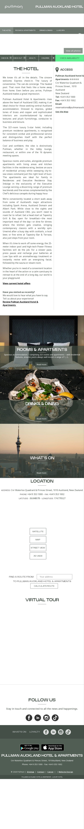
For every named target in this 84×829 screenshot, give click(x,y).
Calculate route (44, 586)
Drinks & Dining (45, 30)
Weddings (27, 37)
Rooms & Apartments (25, 30)
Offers (53, 37)
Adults (32, 58)
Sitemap (30, 772)
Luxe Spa (61, 30)
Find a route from (21, 577)
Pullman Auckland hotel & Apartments (44, 581)
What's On (65, 37)
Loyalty (35, 732)
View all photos (73, 50)
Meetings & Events (10, 37)
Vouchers (40, 37)
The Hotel (6, 30)
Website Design (66, 772)
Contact (40, 772)
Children (45, 58)
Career (50, 772)
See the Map (61, 111)
